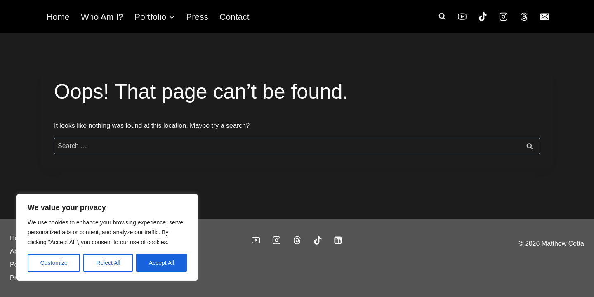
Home (58, 16)
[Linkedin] (338, 240)
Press (197, 16)
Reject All (108, 262)
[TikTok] (483, 16)
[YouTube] (462, 16)
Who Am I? (102, 16)
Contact (234, 16)
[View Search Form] (442, 16)
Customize (54, 262)
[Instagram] (503, 16)
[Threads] (524, 16)
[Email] (544, 16)
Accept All (161, 262)
